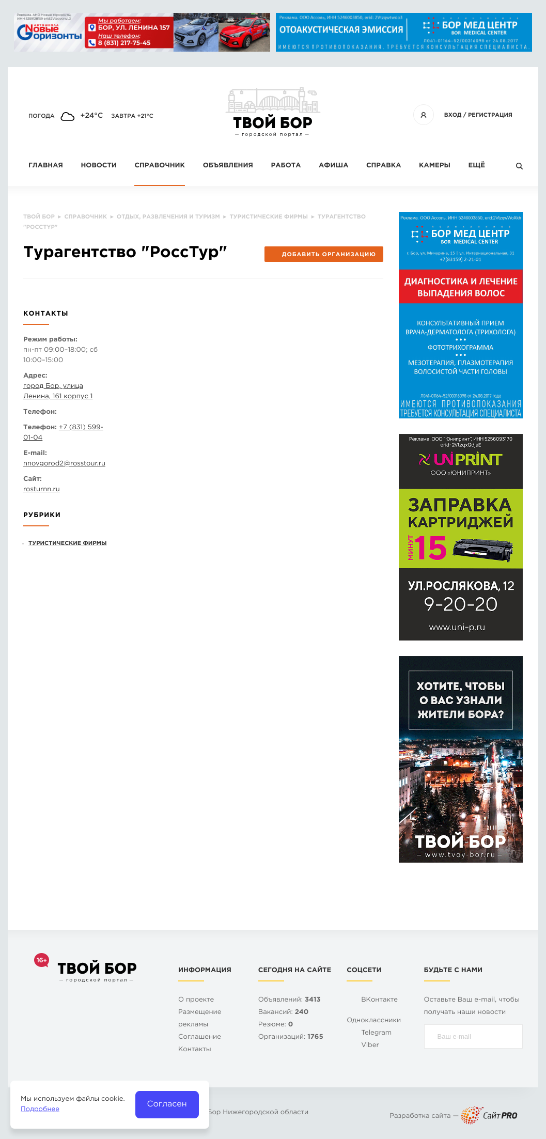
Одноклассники (374, 1021)
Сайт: (32, 479)
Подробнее (40, 1110)
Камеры (434, 166)
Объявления (228, 166)
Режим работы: (50, 340)
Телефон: (40, 412)
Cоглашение (199, 1037)
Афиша (333, 166)
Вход (453, 115)
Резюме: (275, 1025)
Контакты (194, 1050)
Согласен (167, 1104)
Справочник (159, 166)
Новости (98, 166)
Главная (45, 166)
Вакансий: (283, 1013)
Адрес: (35, 376)
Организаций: (290, 1037)
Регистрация (490, 115)
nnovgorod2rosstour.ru (64, 464)
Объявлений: (289, 1000)
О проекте (196, 1000)
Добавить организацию (323, 254)
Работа (286, 166)
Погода (41, 116)
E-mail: (35, 454)
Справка (383, 166)
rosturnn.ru (41, 490)
